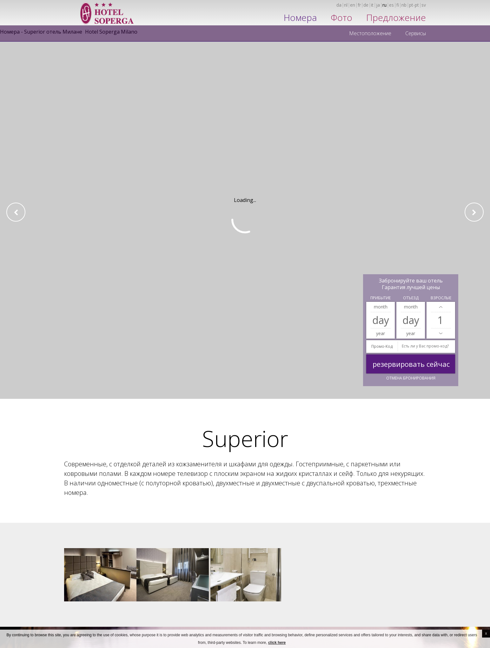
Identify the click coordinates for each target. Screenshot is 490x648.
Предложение (396, 17)
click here (277, 642)
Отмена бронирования (410, 378)
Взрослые (441, 298)
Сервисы (415, 33)
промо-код (382, 346)
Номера (300, 17)
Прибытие (380, 298)
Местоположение (370, 33)
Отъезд (411, 298)
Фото (341, 17)
